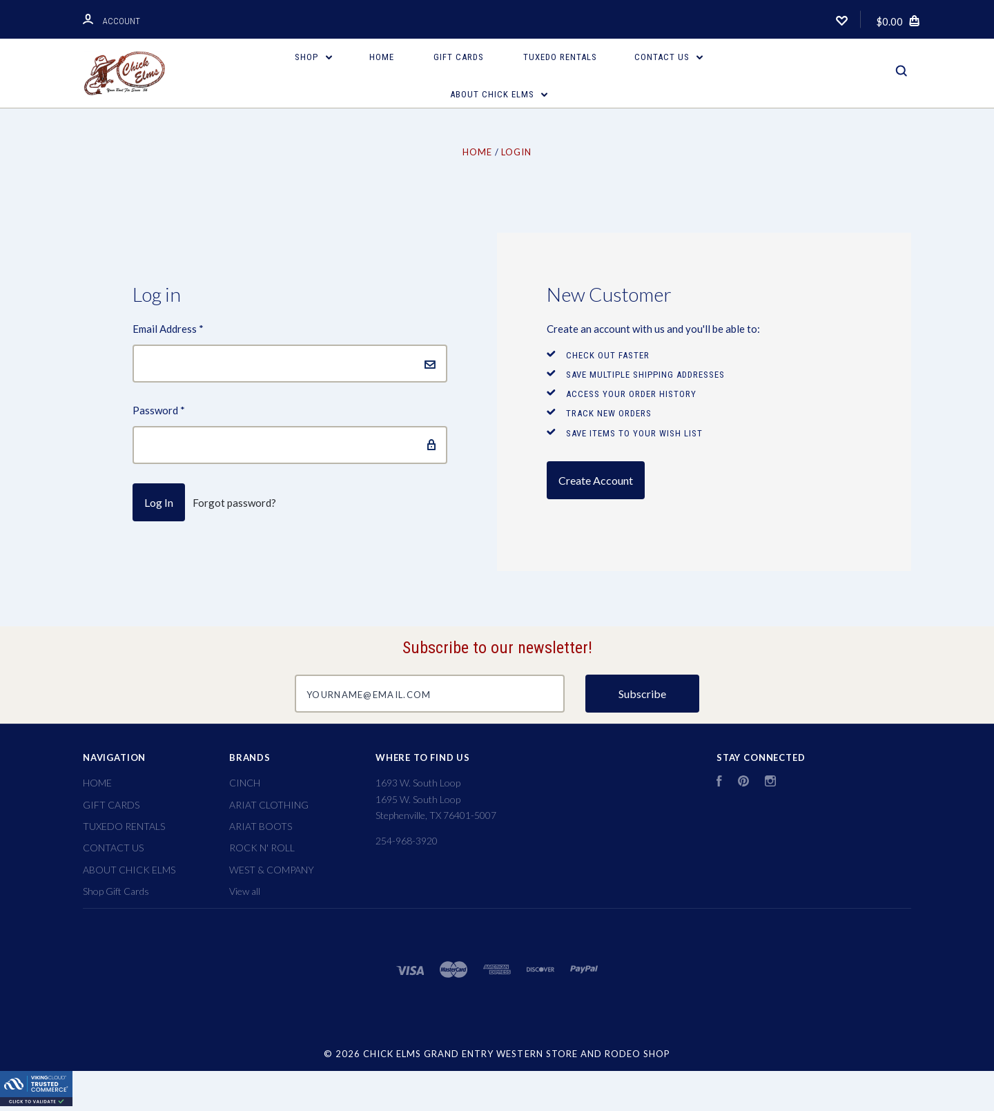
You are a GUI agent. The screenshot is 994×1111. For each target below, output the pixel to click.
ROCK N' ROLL (262, 847)
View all (244, 891)
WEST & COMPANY (271, 870)
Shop (313, 57)
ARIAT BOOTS (260, 826)
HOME (381, 57)
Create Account (595, 480)
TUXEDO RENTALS (560, 57)
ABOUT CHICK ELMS (499, 94)
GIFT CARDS (458, 57)
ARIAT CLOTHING (269, 805)
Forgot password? (234, 502)
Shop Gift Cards (116, 891)
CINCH (244, 783)
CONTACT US (668, 57)
